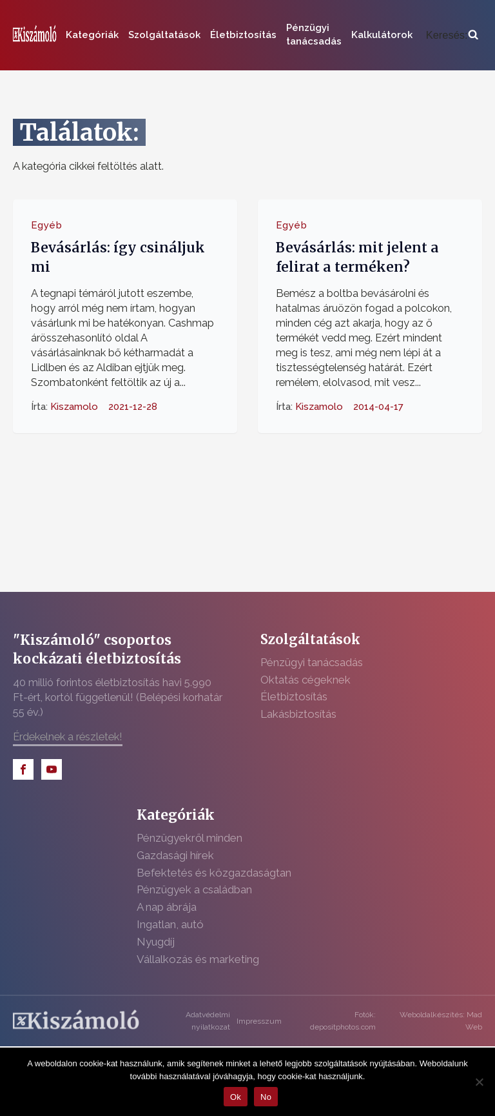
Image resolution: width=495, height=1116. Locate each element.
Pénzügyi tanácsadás (314, 34)
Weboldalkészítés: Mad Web (441, 1020)
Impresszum (259, 1021)
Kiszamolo (74, 406)
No (265, 1097)
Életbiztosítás (243, 35)
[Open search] (452, 35)
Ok (235, 1097)
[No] (478, 1081)
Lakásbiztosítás (298, 713)
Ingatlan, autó (170, 924)
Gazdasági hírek (175, 855)
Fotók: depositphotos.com (343, 1020)
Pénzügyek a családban (194, 889)
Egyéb (47, 225)
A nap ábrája (167, 906)
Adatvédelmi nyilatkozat (208, 1020)
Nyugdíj (156, 941)
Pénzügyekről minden (189, 837)
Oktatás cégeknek (305, 679)
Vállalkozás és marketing (198, 959)
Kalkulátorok (381, 35)
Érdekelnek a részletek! (67, 737)
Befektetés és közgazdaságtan (214, 872)
